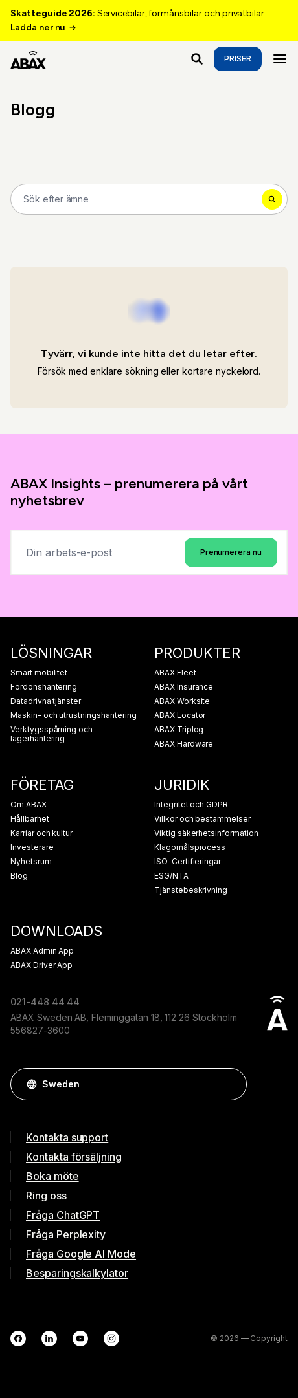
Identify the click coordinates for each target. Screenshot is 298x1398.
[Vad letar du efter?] (197, 59)
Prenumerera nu (231, 552)
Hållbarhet (29, 819)
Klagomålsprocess (189, 847)
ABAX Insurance (183, 687)
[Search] (149, 199)
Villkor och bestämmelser (202, 819)
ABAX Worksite (182, 701)
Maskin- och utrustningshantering (73, 715)
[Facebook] (18, 1338)
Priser (237, 58)
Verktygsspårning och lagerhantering (51, 734)
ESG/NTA (171, 875)
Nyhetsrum (31, 861)
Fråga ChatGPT (63, 1215)
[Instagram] (111, 1338)
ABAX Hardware (183, 743)
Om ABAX (28, 804)
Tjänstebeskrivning (190, 890)
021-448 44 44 (45, 1001)
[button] (230, 1084)
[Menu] (280, 59)
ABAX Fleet (175, 672)
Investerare (31, 847)
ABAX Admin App (42, 951)
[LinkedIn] (49, 1338)
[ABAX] (28, 59)
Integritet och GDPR (191, 804)
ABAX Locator (179, 715)
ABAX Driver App (41, 965)
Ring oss (46, 1195)
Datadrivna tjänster (45, 701)
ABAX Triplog (178, 729)
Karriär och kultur (41, 833)
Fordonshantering (43, 687)
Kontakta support (67, 1137)
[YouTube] (80, 1338)
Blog (19, 875)
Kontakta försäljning (74, 1157)
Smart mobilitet (38, 672)
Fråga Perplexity (66, 1234)
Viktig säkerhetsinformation (206, 833)
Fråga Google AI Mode (81, 1254)
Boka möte (52, 1176)
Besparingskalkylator (77, 1273)
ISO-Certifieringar (187, 861)
